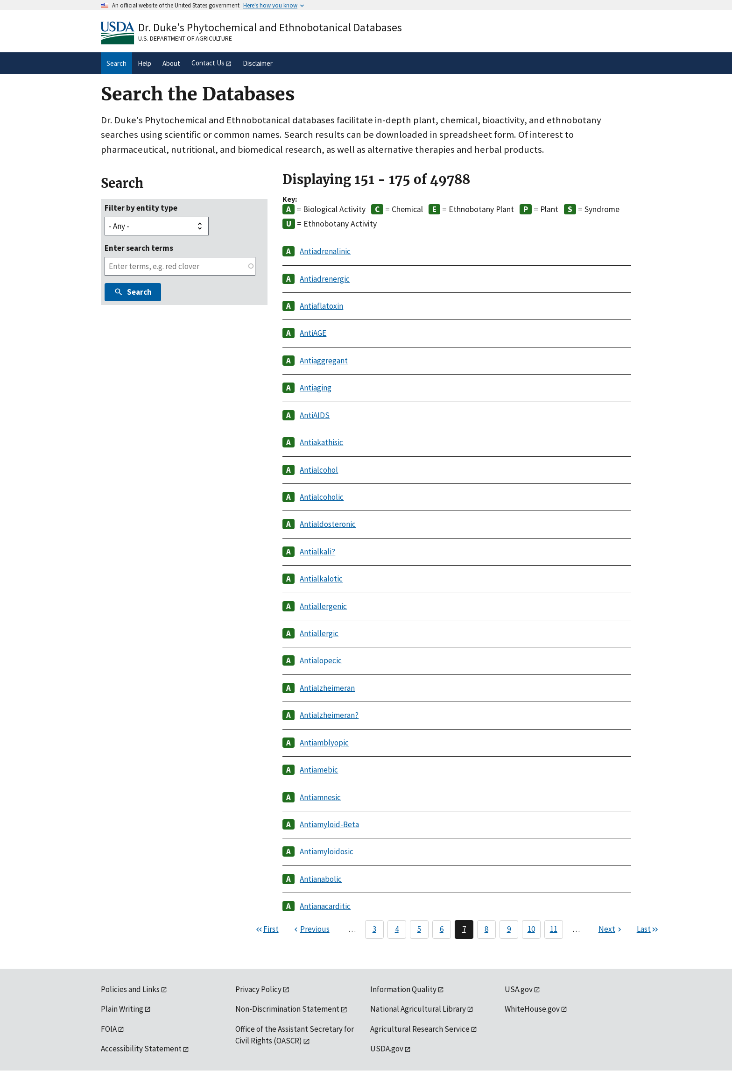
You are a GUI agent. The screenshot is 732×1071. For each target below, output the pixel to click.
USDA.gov (386, 1048)
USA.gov (519, 989)
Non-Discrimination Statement (287, 1009)
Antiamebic (319, 770)
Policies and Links (130, 989)
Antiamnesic (320, 797)
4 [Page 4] (397, 929)
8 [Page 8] (486, 929)
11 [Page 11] (553, 929)
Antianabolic (321, 879)
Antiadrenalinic (325, 251)
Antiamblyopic (324, 743)
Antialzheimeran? (329, 715)
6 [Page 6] (441, 929)
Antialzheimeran (327, 688)
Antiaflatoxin (321, 306)
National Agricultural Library (418, 1009)
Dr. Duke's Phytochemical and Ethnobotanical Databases (270, 27)
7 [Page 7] (464, 929)
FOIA (109, 1029)
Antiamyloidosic (326, 851)
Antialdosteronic (328, 524)
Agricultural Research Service (420, 1029)
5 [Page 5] (419, 929)
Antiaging (315, 388)
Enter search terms (139, 248)
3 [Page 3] (374, 929)
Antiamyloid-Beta (329, 824)
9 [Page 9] (509, 929)
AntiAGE (313, 333)
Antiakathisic (321, 442)
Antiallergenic (323, 606)
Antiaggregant (324, 360)
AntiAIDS (315, 415)
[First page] (267, 929)
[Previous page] (311, 929)
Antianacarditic (325, 906)
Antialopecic (321, 660)
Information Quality (403, 989)
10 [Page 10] (531, 929)
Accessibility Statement (141, 1048)
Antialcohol (319, 470)
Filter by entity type (141, 208)
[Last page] (648, 929)
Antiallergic (319, 633)
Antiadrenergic (325, 279)
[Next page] (611, 929)
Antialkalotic (321, 579)
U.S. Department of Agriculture (185, 38)
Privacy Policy (258, 989)
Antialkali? (317, 551)
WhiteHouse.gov (532, 1009)
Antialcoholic (322, 497)
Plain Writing (122, 1009)
